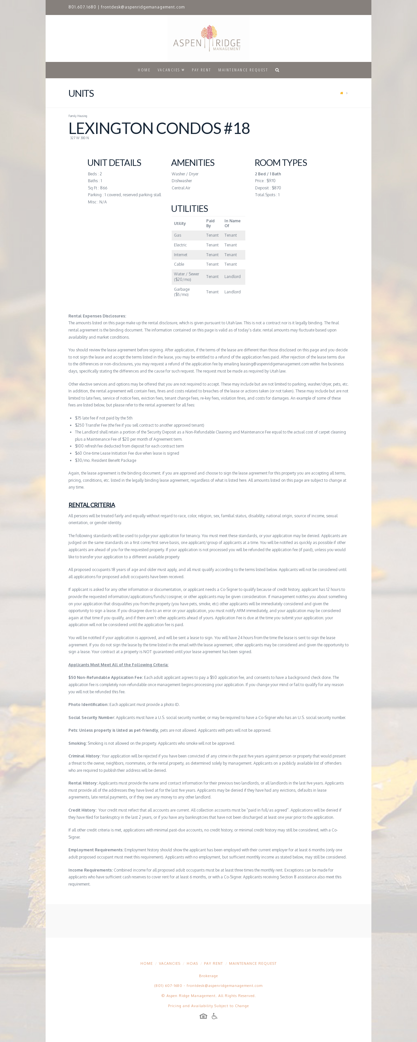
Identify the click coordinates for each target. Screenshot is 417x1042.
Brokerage (208, 976)
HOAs (192, 963)
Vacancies (169, 963)
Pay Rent (213, 963)
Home (146, 963)
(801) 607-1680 (168, 985)
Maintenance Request (253, 963)
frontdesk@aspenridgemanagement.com (143, 7)
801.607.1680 (82, 7)
